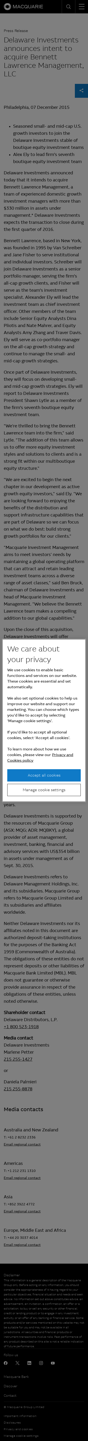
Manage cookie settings (44, 789)
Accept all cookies (44, 775)
